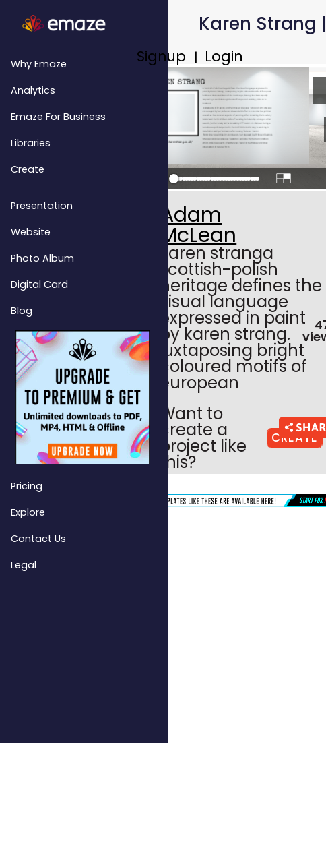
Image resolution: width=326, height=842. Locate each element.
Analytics (33, 90)
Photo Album (42, 258)
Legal (23, 565)
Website (31, 232)
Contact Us (38, 538)
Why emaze (39, 64)
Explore (28, 512)
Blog (21, 311)
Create (27, 169)
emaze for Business (58, 116)
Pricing (26, 486)
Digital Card (39, 284)
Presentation (42, 205)
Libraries (31, 143)
